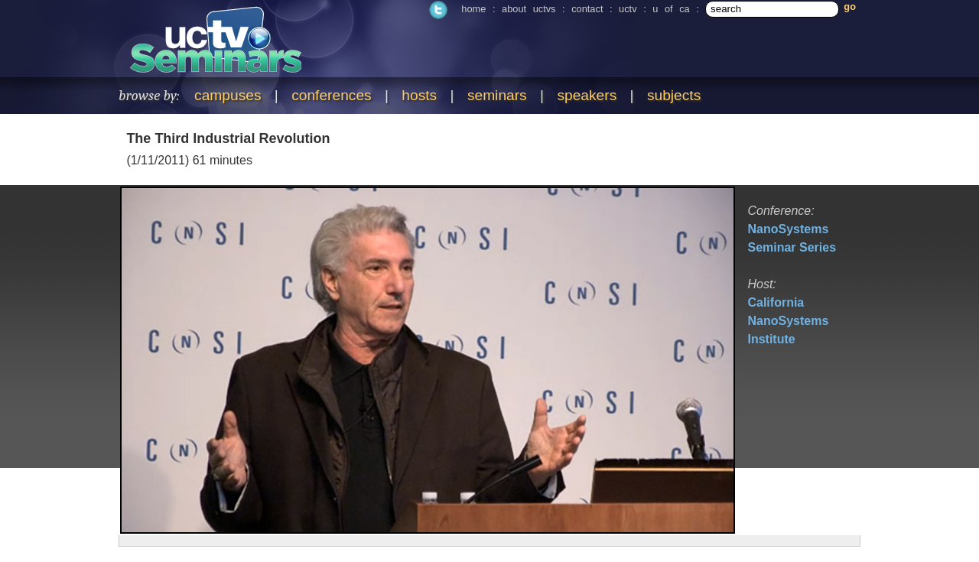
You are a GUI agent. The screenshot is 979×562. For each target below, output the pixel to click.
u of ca (670, 9)
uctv (627, 9)
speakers (586, 95)
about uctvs (528, 9)
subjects (674, 95)
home (473, 9)
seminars (497, 95)
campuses (227, 95)
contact (587, 9)
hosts (419, 95)
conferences (331, 95)
